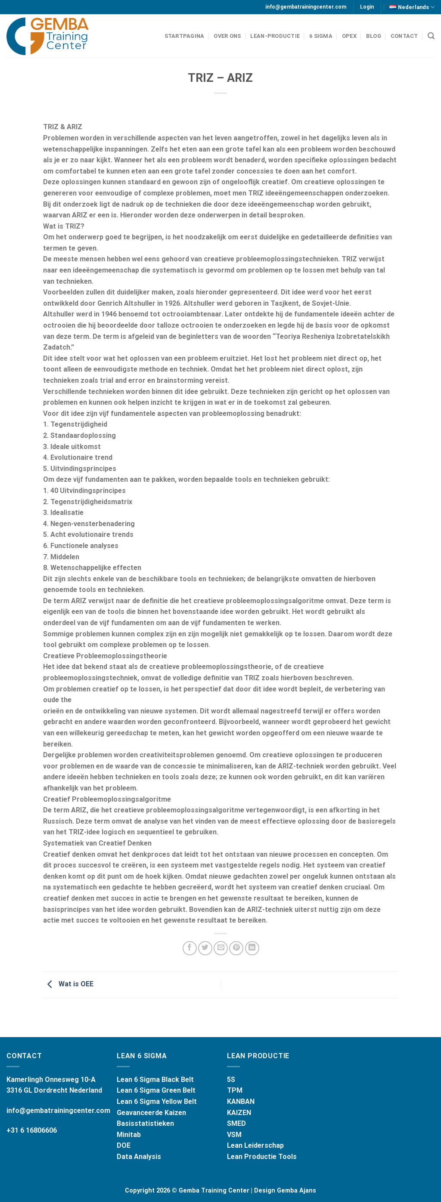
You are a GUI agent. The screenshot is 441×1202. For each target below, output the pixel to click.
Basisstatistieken (145, 1123)
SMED (236, 1123)
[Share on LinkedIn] (252, 948)
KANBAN (241, 1101)
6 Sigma (320, 36)
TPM (234, 1090)
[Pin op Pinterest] (236, 948)
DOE (123, 1145)
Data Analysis (139, 1156)
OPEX (349, 36)
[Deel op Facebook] (190, 948)
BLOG (373, 36)
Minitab (129, 1135)
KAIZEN (239, 1113)
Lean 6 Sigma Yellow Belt (157, 1101)
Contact (404, 36)
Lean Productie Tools (262, 1156)
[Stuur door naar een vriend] (221, 948)
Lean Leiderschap (255, 1145)
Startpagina (185, 36)
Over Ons (227, 36)
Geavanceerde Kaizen (151, 1113)
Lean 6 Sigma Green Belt (156, 1090)
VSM (234, 1135)
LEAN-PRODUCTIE (275, 36)
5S (231, 1079)
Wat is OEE (68, 984)
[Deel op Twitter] (205, 948)
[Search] (431, 36)
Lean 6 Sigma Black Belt (155, 1079)
